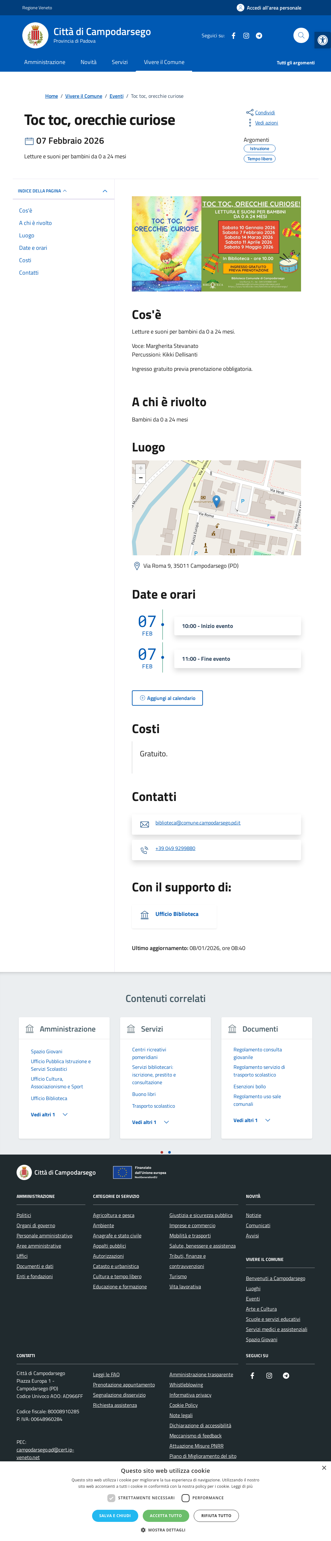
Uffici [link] (22, 1256)
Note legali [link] (181, 1415)
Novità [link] (89, 62)
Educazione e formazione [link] (120, 1286)
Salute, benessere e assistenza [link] (202, 1245)
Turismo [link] (178, 1276)
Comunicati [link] (258, 1225)
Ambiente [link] (103, 1225)
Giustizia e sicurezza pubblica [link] (201, 1215)
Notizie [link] (253, 1215)
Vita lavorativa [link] (185, 1286)
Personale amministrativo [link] (44, 1235)
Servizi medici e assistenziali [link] (276, 1329)
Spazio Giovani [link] (261, 1339)
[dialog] (165, 1501)
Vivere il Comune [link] (164, 62)
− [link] (141, 478)
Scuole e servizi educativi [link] (273, 1319)
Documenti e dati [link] (35, 1266)
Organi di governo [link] (36, 1225)
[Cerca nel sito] (301, 35)
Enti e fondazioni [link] (35, 1276)
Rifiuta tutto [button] (216, 1515)
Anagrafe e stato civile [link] (117, 1235)
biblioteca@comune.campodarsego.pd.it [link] (198, 822)
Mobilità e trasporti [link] (190, 1235)
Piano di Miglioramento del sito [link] (202, 1456)
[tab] (162, 1152)
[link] (322, 40)
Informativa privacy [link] (190, 1395)
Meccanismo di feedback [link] (195, 1435)
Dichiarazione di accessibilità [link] (200, 1425)
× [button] (323, 1468)
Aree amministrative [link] (39, 1245)
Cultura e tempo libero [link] (117, 1276)
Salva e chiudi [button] (115, 1515)
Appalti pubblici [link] (109, 1245)
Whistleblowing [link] (186, 1384)
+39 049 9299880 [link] (175, 848)
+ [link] (141, 469)
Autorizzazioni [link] (108, 1256)
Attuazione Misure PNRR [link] (196, 1446)
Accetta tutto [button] (166, 1515)
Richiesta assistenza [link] (115, 1405)
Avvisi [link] (252, 1235)
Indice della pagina (43, 191)
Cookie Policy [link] (183, 1405)
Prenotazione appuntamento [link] (124, 1384)
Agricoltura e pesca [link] (113, 1215)
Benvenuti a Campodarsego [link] (275, 1278)
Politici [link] (24, 1215)
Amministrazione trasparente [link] (201, 1374)
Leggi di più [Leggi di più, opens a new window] (242, 1486)
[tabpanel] (64, 1081)
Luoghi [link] (253, 1288)
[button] (166, 1530)
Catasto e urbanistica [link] (116, 1266)
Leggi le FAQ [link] (106, 1374)
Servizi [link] (120, 62)
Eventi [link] (253, 1298)
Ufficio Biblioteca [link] (176, 914)
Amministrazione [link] (44, 62)
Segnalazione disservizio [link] (119, 1395)
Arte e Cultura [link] (261, 1309)
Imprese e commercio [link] (192, 1225)
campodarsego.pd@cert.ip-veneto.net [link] (45, 1453)
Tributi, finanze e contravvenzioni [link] (187, 1261)
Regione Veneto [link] (37, 7)
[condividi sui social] (260, 112)
